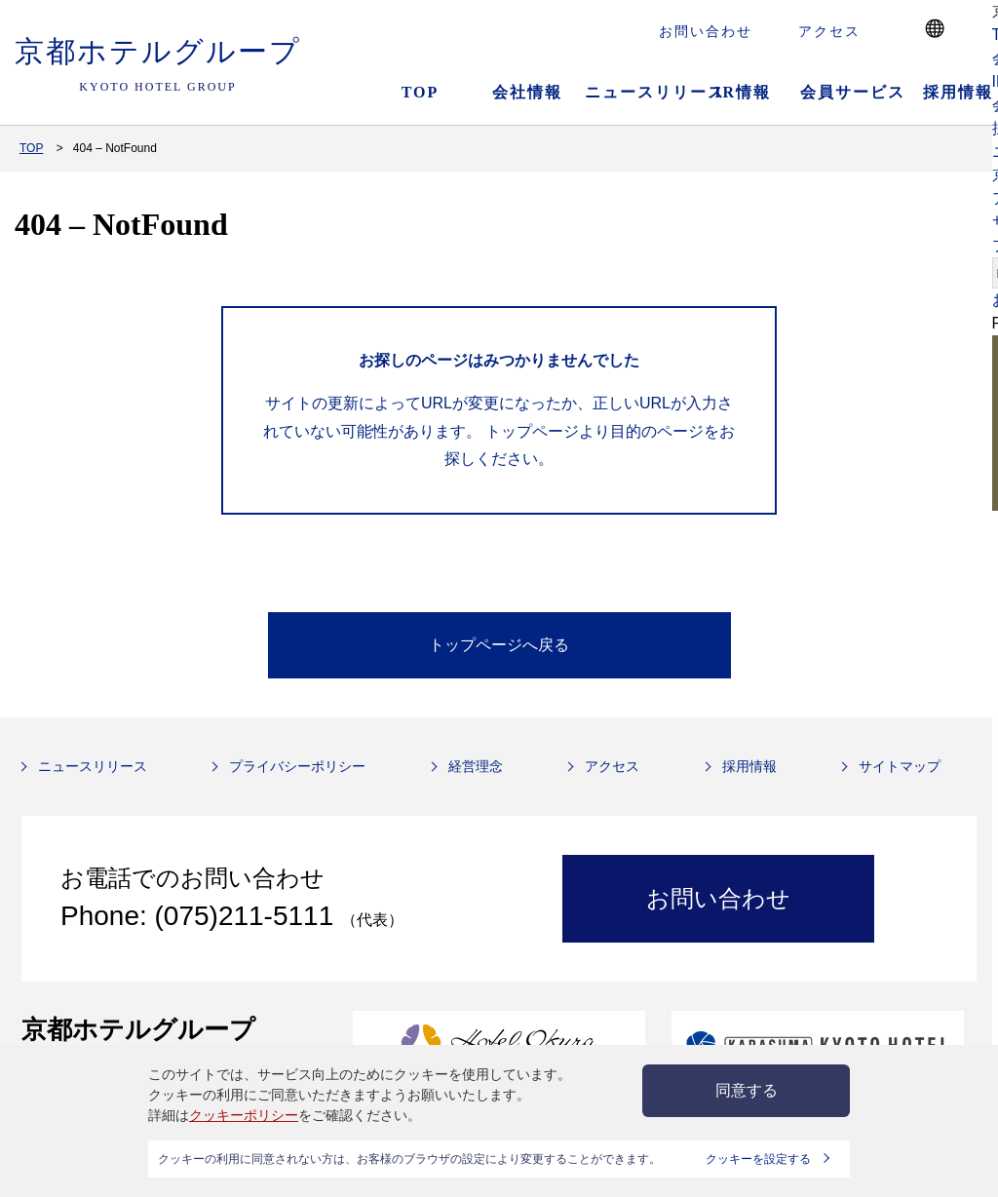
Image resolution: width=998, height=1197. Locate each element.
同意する (746, 1090)
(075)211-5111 (248, 916)
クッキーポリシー (243, 1115)
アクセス (829, 31)
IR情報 (742, 92)
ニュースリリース (635, 92)
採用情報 (749, 766)
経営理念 (475, 766)
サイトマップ (899, 766)
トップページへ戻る (499, 645)
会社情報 (527, 92)
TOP (421, 92)
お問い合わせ (705, 31)
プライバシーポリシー (297, 766)
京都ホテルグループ (158, 65)
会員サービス (851, 92)
